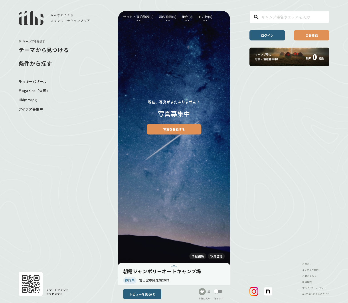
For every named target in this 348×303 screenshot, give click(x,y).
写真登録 (216, 256)
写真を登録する (174, 129)
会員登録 (311, 35)
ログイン (267, 35)
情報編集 (197, 256)
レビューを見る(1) (142, 294)
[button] (253, 291)
